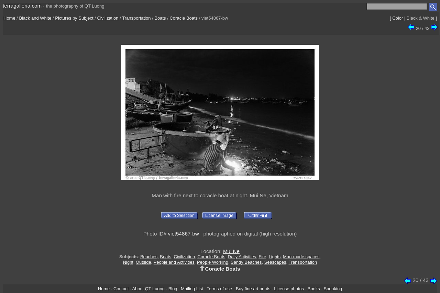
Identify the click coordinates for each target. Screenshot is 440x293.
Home (9, 18)
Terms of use (219, 288)
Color (397, 18)
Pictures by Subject (74, 18)
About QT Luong (148, 288)
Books (314, 288)
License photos (289, 288)
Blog (172, 288)
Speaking (332, 288)
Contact (121, 288)
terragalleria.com (22, 6)
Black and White (35, 18)
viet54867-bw (183, 234)
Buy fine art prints (253, 288)
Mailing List (192, 288)
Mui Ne (231, 251)
